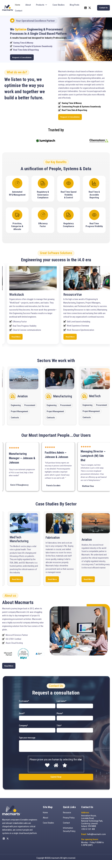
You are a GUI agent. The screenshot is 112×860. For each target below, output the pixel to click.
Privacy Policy (69, 814)
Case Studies (58, 5)
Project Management (30, 409)
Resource (67, 809)
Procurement (41, 403)
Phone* (60, 710)
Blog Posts (74, 5)
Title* (59, 723)
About (28, 5)
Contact (18, 10)
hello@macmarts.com (96, 830)
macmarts (55, 853)
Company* (23, 723)
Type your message (27, 735)
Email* (22, 710)
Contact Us (103, 8)
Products (41, 5)
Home (17, 5)
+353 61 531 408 (88, 825)
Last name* (61, 698)
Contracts (26, 415)
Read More (30, 335)
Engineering (27, 403)
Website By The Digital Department (56, 856)
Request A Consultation (21, 57)
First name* (24, 698)
